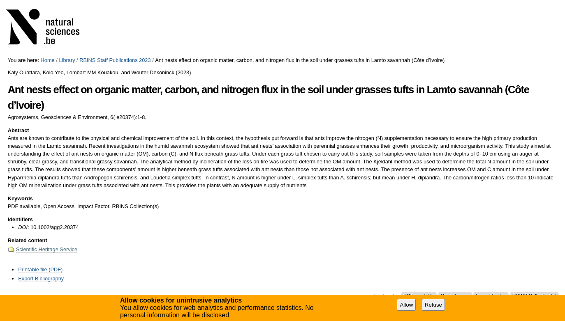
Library (67, 60)
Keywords (20, 198)
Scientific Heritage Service (46, 249)
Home (48, 60)
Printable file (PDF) (40, 269)
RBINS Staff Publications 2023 (115, 60)
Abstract (18, 130)
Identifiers (20, 219)
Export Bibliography (41, 278)
